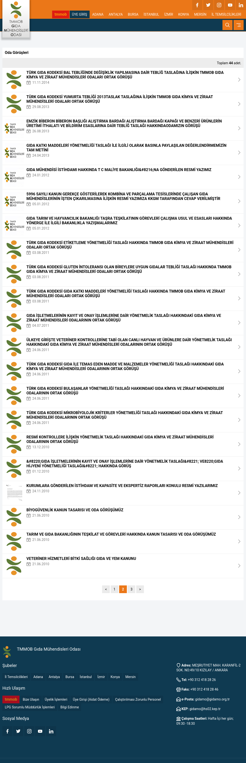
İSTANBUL (151, 14)
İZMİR (168, 14)
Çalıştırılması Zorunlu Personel (138, 699)
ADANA (98, 14)
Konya (115, 677)
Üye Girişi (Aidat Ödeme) (91, 699)
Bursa (70, 677)
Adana (38, 677)
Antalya (54, 677)
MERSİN (200, 14)
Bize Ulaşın (31, 699)
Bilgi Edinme (70, 707)
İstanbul (86, 677)
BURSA (133, 14)
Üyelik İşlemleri (56, 699)
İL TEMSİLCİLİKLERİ (226, 14)
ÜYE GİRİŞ (79, 14)
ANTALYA (116, 14)
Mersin (130, 677)
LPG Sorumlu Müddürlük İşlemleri (30, 707)
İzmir (101, 677)
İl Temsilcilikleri (16, 677)
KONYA (183, 14)
